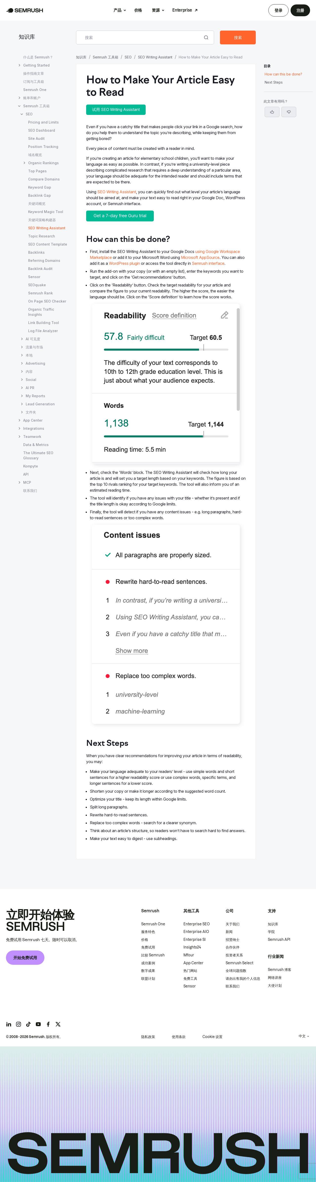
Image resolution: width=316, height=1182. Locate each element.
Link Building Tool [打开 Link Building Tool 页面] (43, 323)
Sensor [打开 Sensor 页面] (34, 277)
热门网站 (190, 971)
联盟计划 (148, 979)
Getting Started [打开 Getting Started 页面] (36, 65)
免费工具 (190, 979)
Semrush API (279, 940)
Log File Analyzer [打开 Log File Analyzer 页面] (43, 331)
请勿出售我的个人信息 (243, 979)
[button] (288, 112)
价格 (138, 10)
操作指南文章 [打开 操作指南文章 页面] (33, 73)
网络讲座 (275, 978)
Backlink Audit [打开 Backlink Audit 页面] (40, 269)
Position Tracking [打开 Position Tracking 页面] (43, 146)
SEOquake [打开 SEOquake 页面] (37, 285)
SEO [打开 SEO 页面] (29, 114)
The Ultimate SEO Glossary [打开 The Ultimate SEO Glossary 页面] (38, 455)
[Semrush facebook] (48, 1024)
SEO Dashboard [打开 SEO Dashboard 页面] (41, 130)
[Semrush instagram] (18, 1024)
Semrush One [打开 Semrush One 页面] (34, 90)
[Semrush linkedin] (9, 1024)
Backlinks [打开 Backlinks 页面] (36, 252)
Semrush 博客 (279, 970)
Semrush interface (208, 263)
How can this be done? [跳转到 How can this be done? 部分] (283, 74)
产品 (117, 10)
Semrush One (153, 924)
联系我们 (232, 986)
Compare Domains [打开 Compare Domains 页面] (44, 179)
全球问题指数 (236, 971)
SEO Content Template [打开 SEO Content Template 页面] (47, 244)
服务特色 (148, 932)
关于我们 (232, 924)
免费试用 (148, 947)
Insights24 (192, 947)
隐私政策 (148, 1037)
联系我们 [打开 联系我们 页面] (30, 490)
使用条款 (179, 1037)
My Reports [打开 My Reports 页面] (35, 395)
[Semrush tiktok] (28, 1024)
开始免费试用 (25, 957)
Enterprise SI (194, 940)
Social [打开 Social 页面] (31, 379)
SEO (128, 57)
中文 (302, 1036)
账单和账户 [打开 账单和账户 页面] (31, 97)
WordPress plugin (124, 263)
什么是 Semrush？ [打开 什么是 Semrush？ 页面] (38, 57)
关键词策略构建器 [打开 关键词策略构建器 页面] (42, 220)
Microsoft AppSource (200, 257)
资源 (155, 10)
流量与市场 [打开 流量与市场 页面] (34, 347)
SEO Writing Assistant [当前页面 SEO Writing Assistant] (46, 228)
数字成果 (148, 971)
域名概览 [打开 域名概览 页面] (35, 155)
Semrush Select (239, 963)
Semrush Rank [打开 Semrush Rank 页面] (40, 293)
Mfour (188, 955)
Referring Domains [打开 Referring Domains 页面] (44, 260)
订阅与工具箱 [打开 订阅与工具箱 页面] (33, 81)
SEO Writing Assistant (155, 57)
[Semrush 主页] (24, 10)
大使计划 (275, 985)
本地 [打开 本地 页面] (29, 355)
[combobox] (139, 37)
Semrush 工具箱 (105, 57)
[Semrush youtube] (38, 1024)
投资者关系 (234, 955)
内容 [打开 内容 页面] (29, 371)
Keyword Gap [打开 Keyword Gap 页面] (39, 187)
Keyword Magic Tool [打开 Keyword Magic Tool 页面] (45, 212)
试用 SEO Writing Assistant (116, 109)
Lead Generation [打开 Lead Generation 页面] (40, 404)
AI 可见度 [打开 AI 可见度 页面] (33, 338)
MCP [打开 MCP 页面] (27, 482)
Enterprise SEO (196, 924)
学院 (271, 932)
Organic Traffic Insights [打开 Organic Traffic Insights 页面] (41, 312)
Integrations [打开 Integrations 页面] (33, 428)
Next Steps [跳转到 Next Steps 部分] (274, 82)
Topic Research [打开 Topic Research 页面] (41, 236)
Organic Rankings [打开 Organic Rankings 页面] (43, 162)
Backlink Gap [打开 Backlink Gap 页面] (39, 195)
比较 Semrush (153, 955)
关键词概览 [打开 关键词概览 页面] (36, 203)
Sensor (189, 986)
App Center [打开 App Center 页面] (32, 420)
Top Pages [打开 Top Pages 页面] (37, 171)
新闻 (229, 932)
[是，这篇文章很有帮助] (272, 112)
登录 (278, 10)
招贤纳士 (232, 940)
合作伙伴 (232, 947)
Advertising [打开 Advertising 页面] (35, 363)
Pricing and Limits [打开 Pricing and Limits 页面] (43, 122)
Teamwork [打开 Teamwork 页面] (32, 436)
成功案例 (148, 963)
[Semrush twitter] (58, 1024)
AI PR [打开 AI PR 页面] (30, 387)
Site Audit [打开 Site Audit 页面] (36, 138)
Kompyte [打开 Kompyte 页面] (30, 466)
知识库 (27, 37)
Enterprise (182, 10)
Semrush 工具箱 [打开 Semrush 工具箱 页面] (36, 106)
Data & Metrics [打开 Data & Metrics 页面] (36, 445)
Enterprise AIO (196, 932)
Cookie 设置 (212, 1037)
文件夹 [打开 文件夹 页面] (31, 412)
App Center (193, 963)
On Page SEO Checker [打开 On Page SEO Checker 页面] (47, 301)
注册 (300, 10)
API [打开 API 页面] (26, 474)
